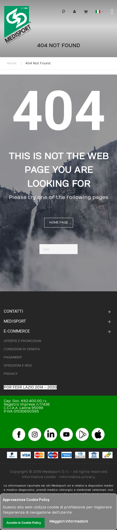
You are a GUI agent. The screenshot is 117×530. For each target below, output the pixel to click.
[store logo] (26, 26)
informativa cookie (39, 477)
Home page (58, 222)
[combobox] (58, 249)
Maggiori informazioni (68, 521)
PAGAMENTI (13, 357)
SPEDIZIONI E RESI (18, 365)
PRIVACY (11, 374)
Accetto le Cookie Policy (23, 523)
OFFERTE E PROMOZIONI (22, 341)
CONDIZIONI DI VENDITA (22, 349)
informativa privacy (77, 477)
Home (12, 63)
